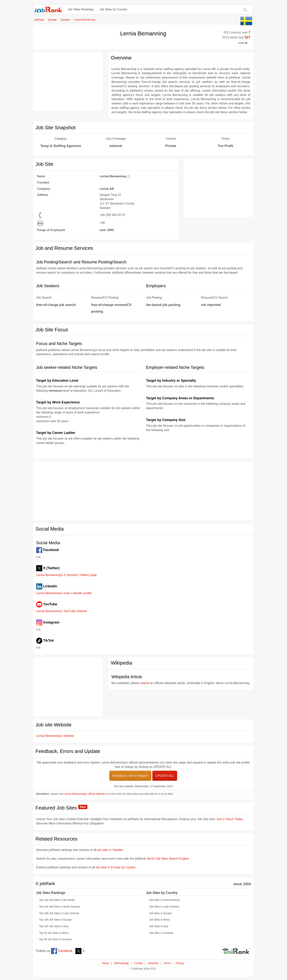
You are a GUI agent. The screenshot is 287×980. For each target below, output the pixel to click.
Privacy (180, 963)
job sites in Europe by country (115, 867)
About (105, 963)
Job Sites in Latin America (164, 906)
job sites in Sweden (110, 850)
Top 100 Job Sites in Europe (55, 919)
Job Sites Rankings (81, 9)
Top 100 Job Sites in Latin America (59, 913)
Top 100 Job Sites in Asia (53, 926)
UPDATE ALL (165, 775)
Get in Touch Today (229, 819)
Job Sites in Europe (160, 913)
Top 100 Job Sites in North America (59, 906)
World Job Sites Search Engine (168, 858)
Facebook (62, 951)
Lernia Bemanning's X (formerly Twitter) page (66, 575)
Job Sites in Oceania (161, 933)
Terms (167, 963)
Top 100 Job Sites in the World (56, 900)
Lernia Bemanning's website (55, 735)
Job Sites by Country (113, 9)
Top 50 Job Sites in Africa (53, 933)
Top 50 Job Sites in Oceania (55, 939)
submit (144, 683)
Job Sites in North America (164, 900)
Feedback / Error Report (130, 775)
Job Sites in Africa (159, 919)
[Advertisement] (68, 81)
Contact (138, 963)
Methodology (121, 963)
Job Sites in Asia (158, 926)
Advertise (153, 963)
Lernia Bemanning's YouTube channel (61, 611)
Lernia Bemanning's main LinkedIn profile (64, 593)
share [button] (242, 43)
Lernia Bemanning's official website (84, 793)
